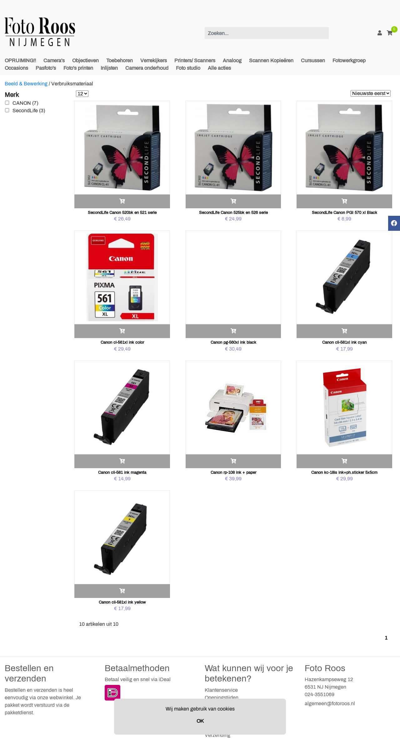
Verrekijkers (153, 60)
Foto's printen (78, 68)
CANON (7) (25, 103)
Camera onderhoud (146, 68)
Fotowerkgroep (349, 60)
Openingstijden (221, 697)
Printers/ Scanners (194, 60)
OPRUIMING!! (20, 60)
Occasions (16, 68)
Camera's (54, 60)
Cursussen (313, 60)
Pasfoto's (46, 68)
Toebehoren (119, 60)
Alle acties (219, 68)
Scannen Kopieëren (271, 60)
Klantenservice (221, 690)
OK (200, 721)
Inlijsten (109, 68)
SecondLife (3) (28, 110)
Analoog (232, 60)
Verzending (217, 735)
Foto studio (188, 68)
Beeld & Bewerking (26, 83)
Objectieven (85, 60)
